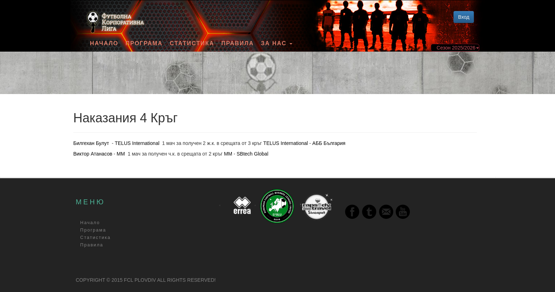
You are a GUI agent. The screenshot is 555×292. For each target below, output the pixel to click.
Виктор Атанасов (92, 154)
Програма (143, 43)
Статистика (192, 43)
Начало (104, 43)
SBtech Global (253, 154)
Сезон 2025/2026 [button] (458, 48)
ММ (121, 154)
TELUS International (137, 143)
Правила (237, 43)
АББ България (328, 143)
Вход (463, 17)
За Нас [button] (276, 43)
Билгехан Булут (91, 143)
